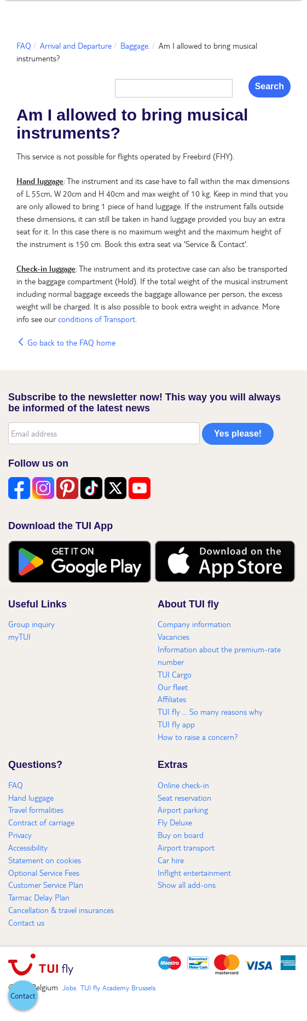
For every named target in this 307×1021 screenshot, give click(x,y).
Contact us (26, 922)
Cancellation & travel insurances (61, 910)
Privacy (20, 835)
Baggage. (135, 45)
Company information (194, 624)
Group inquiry (31, 624)
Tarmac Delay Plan (38, 897)
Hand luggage (31, 797)
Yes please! (238, 433)
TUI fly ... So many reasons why (210, 711)
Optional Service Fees (43, 872)
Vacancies (173, 636)
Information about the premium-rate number (219, 655)
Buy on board (181, 835)
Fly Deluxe (175, 822)
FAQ (23, 45)
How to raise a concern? (198, 737)
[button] (23, 995)
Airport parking (183, 809)
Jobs (69, 987)
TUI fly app (176, 724)
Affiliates (172, 699)
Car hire (171, 860)
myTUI (19, 636)
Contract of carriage (41, 822)
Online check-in (183, 785)
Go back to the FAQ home (65, 342)
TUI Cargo (175, 674)
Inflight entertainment (194, 872)
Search (269, 86)
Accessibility (28, 847)
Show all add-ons (187, 885)
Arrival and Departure (76, 45)
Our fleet (173, 687)
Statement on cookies (44, 860)
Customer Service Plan (45, 885)
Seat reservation (184, 797)
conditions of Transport (96, 319)
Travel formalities (35, 809)
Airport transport (186, 847)
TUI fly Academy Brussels (117, 987)
